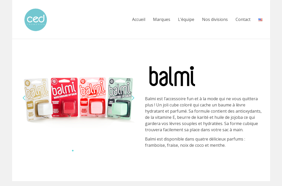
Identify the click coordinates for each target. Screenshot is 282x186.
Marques (161, 19)
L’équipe (186, 19)
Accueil (138, 19)
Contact (243, 19)
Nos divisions (215, 19)
